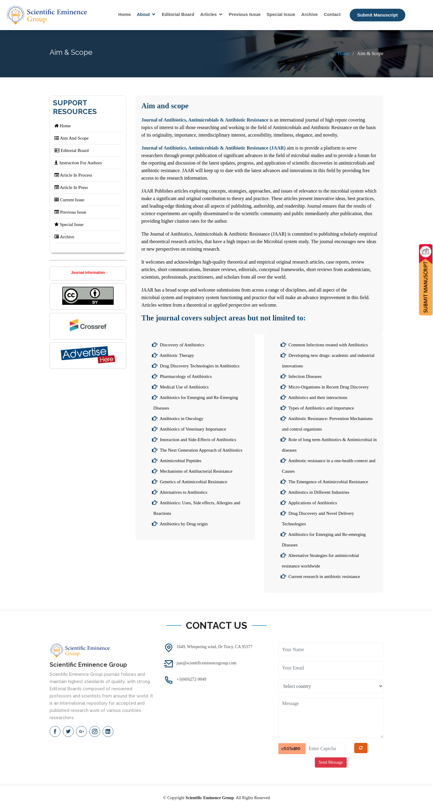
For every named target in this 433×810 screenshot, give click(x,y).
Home (124, 14)
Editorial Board (178, 14)
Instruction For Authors (78, 162)
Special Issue (281, 14)
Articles (208, 14)
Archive (309, 14)
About (143, 14)
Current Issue (69, 199)
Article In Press (71, 187)
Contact (332, 14)
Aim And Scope (71, 138)
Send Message (331, 762)
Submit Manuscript (377, 14)
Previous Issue (245, 14)
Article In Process (73, 175)
